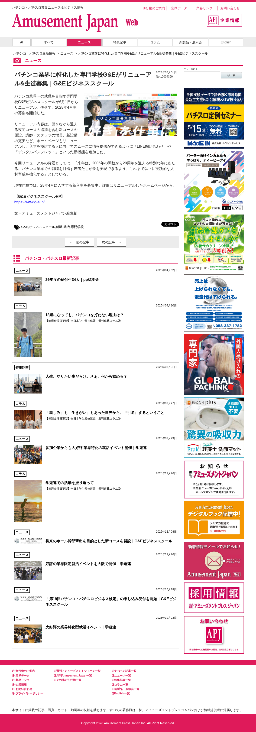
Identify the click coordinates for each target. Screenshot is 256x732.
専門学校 (77, 227)
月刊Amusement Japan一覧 (73, 675)
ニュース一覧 (121, 675)
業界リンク (204, 8)
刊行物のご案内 (153, 8)
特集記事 (119, 42)
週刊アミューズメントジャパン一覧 (77, 671)
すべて (49, 42)
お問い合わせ (230, 8)
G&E (24, 227)
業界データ (179, 8)
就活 (66, 227)
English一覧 (121, 693)
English (226, 42)
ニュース (84, 42)
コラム (155, 42)
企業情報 (19, 684)
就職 (59, 227)
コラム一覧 (120, 684)
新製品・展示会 (190, 42)
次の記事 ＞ (111, 242)
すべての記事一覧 (124, 671)
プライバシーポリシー (27, 693)
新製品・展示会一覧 (125, 689)
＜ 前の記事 (79, 242)
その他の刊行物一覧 (67, 680)
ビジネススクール (42, 227)
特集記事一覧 (121, 680)
